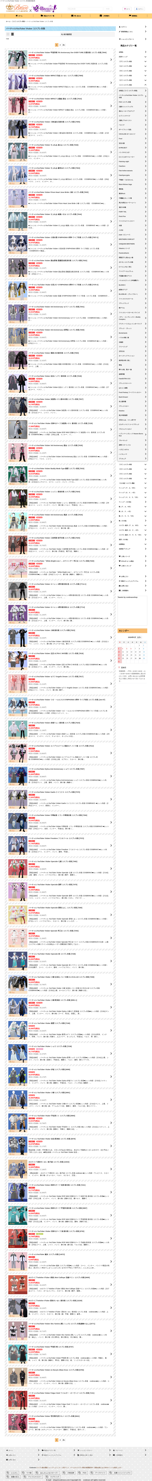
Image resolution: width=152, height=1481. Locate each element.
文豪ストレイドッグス (122, 1473)
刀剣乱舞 (70, 1473)
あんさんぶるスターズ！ (49, 1473)
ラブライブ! (54, 1477)
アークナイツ (100, 1473)
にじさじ (14, 1473)
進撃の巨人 (15, 1477)
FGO (84, 1473)
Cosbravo (32, 1467)
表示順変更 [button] (66, 34)
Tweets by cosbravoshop (128, 597)
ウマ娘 (28, 1473)
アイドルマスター (34, 1477)
